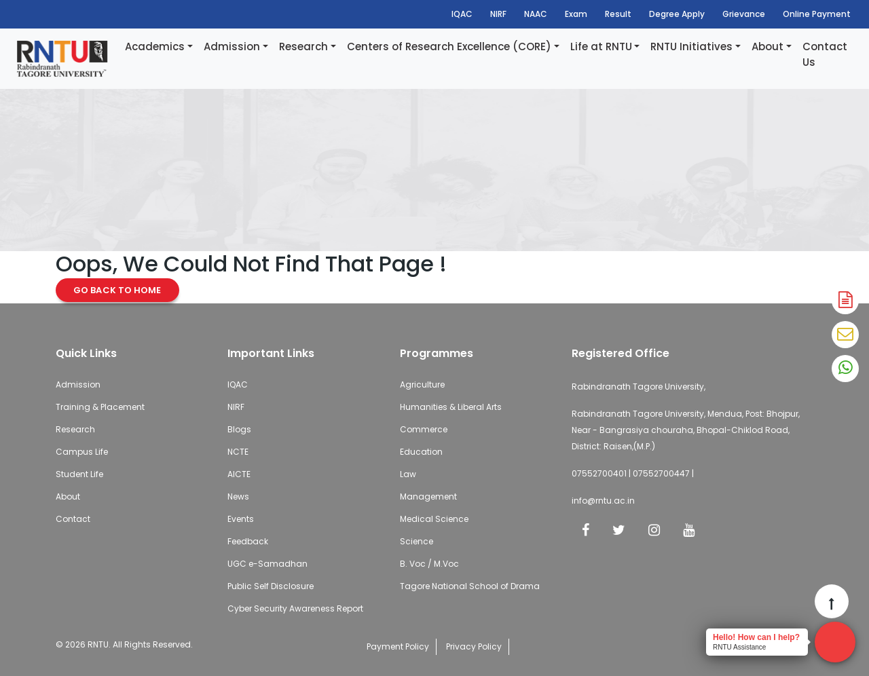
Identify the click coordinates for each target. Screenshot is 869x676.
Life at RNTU (601, 46)
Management (428, 496)
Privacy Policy (474, 646)
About (767, 46)
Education (421, 451)
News (238, 496)
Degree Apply (677, 14)
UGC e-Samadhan (267, 563)
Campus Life (82, 451)
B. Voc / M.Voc (429, 563)
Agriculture (422, 384)
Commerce (423, 429)
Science (416, 541)
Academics (155, 46)
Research (303, 46)
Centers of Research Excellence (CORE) (449, 46)
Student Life (79, 474)
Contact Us (824, 54)
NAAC (535, 14)
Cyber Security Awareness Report (295, 608)
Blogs (239, 429)
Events (240, 519)
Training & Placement (100, 407)
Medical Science (434, 519)
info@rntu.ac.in (603, 500)
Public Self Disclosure (270, 586)
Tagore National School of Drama (470, 586)
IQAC (462, 14)
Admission (232, 46)
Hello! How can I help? (756, 637)
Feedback (247, 541)
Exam (576, 14)
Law (408, 474)
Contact (73, 519)
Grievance (743, 14)
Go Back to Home (117, 290)
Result (618, 14)
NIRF (498, 14)
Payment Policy (398, 646)
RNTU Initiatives (691, 46)
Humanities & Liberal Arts (451, 407)
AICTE (239, 474)
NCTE (237, 451)
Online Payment (817, 14)
